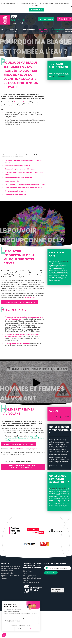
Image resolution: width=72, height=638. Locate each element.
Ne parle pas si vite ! (12, 181)
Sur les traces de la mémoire (15, 191)
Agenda (3, 30)
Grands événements (43, 31)
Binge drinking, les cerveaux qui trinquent (20, 169)
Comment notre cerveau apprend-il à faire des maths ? (25, 184)
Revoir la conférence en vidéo (19, 302)
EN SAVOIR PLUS (36, 10)
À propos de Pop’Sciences (10, 576)
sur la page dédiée (59, 76)
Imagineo (33, 449)
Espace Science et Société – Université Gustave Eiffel (23, 466)
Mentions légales (7, 573)
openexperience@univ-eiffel (58, 417)
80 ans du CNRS (30, 298)
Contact (4, 578)
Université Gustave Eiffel (20, 449)
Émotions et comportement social (17, 166)
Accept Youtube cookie (57, 590)
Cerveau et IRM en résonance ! (16, 194)
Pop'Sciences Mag (59, 31)
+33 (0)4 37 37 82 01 (32, 583)
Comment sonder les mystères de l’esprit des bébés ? (24, 188)
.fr (68, 417)
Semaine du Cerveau (21, 102)
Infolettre (48, 19)
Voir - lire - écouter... (14, 31)
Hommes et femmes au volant (18, 444)
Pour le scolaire (29, 30)
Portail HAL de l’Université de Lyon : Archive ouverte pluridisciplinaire (10, 568)
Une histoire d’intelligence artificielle (18, 178)
